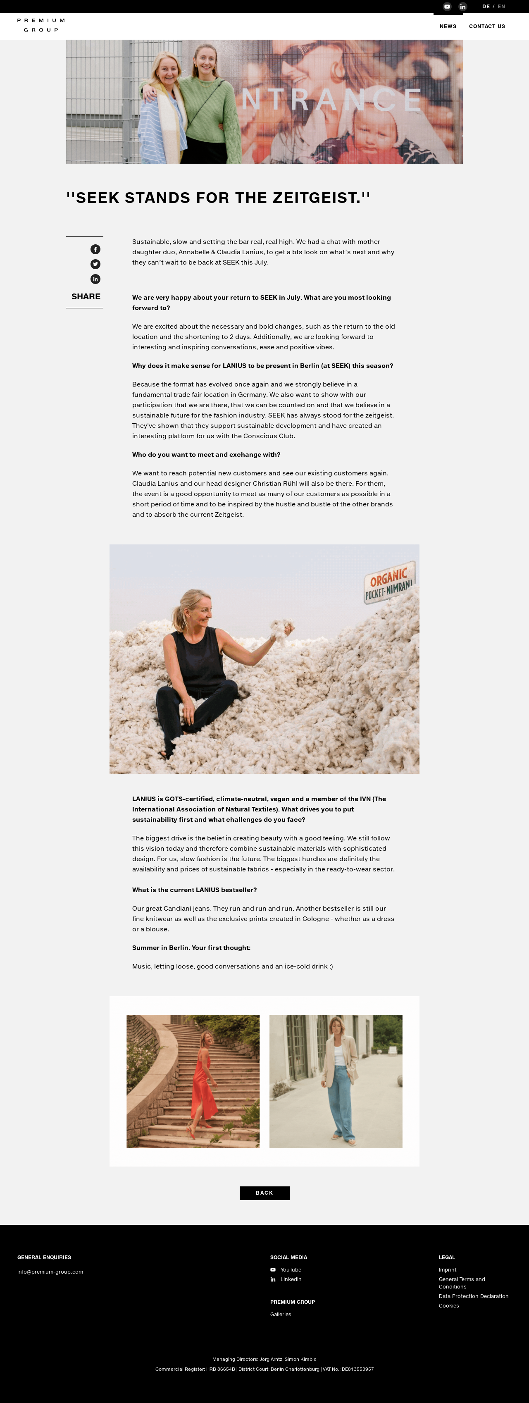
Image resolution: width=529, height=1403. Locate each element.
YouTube (291, 1270)
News (448, 26)
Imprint (448, 1270)
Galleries (280, 1314)
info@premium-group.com (50, 1272)
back (265, 1193)
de (486, 6)
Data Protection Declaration (474, 1296)
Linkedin (291, 1279)
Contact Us (487, 26)
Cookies (449, 1306)
